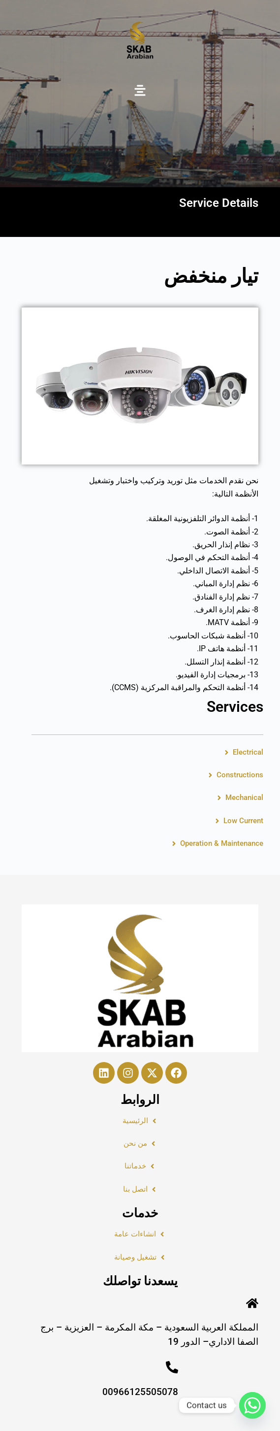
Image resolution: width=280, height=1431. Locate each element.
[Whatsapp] (252, 1405)
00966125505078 (140, 1392)
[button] (140, 91)
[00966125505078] (172, 1367)
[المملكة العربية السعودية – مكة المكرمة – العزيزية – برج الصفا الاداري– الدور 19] (252, 1303)
